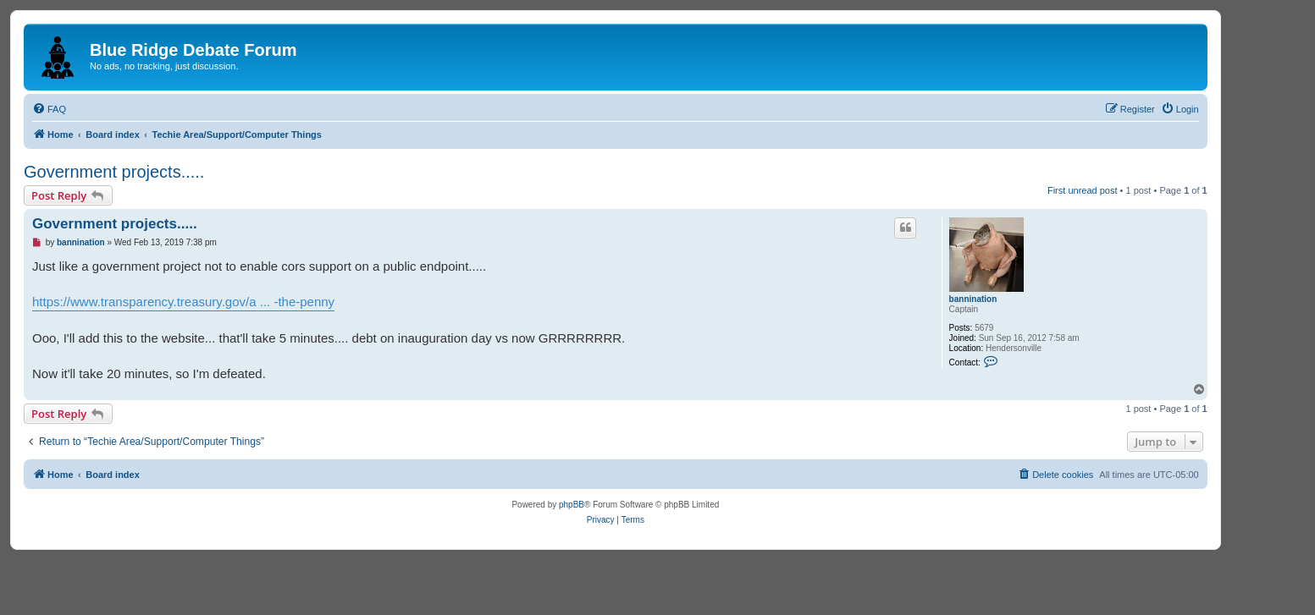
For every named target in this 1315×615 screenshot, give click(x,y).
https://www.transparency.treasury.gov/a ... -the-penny (183, 301)
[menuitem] (49, 109)
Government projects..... (114, 171)
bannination (973, 299)
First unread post (1082, 190)
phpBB (571, 504)
